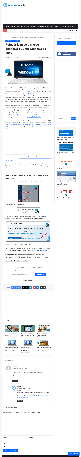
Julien (9, 57)
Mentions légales (24, 454)
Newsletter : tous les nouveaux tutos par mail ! (67, 42)
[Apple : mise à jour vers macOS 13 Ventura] (44, 325)
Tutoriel (12, 37)
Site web (31, 433)
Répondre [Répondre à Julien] (20, 396)
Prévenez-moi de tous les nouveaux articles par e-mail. (16, 442)
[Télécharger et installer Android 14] (12, 325)
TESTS (62, 26)
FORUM (6, 26)
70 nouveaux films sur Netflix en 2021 (66, 197)
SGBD (47, 26)
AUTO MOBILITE (54, 26)
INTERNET (27, 26)
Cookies (31, 454)
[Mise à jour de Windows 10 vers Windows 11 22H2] (12, 339)
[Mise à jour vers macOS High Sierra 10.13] (44, 339)
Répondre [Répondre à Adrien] (15, 377)
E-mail (5, 433)
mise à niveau (28, 277)
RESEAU (34, 26)
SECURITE (41, 26)
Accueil (7, 37)
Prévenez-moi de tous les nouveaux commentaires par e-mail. (17, 439)
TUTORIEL (13, 26)
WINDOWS (20, 26)
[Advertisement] (55, 11)
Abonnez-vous (40, 271)
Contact (36, 454)
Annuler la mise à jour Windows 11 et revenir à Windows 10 (26, 345)
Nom (4, 427)
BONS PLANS (69, 26)
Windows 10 (16, 40)
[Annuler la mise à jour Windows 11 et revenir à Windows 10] (28, 339)
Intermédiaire (18, 37)
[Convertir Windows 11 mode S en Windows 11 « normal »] (28, 325)
